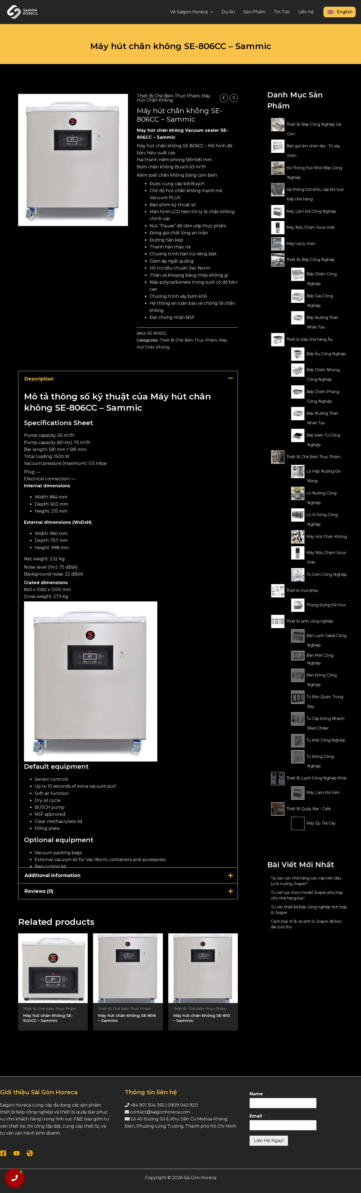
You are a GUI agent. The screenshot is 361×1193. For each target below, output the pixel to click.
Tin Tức (282, 11)
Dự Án (228, 11)
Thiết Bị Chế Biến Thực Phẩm (168, 95)
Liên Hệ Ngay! (269, 1140)
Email (257, 1116)
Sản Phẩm (254, 11)
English (339, 11)
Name (258, 1093)
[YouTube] (16, 1153)
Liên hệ (306, 11)
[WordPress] (30, 1153)
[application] (210, 12)
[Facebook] (3, 1153)
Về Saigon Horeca (191, 12)
